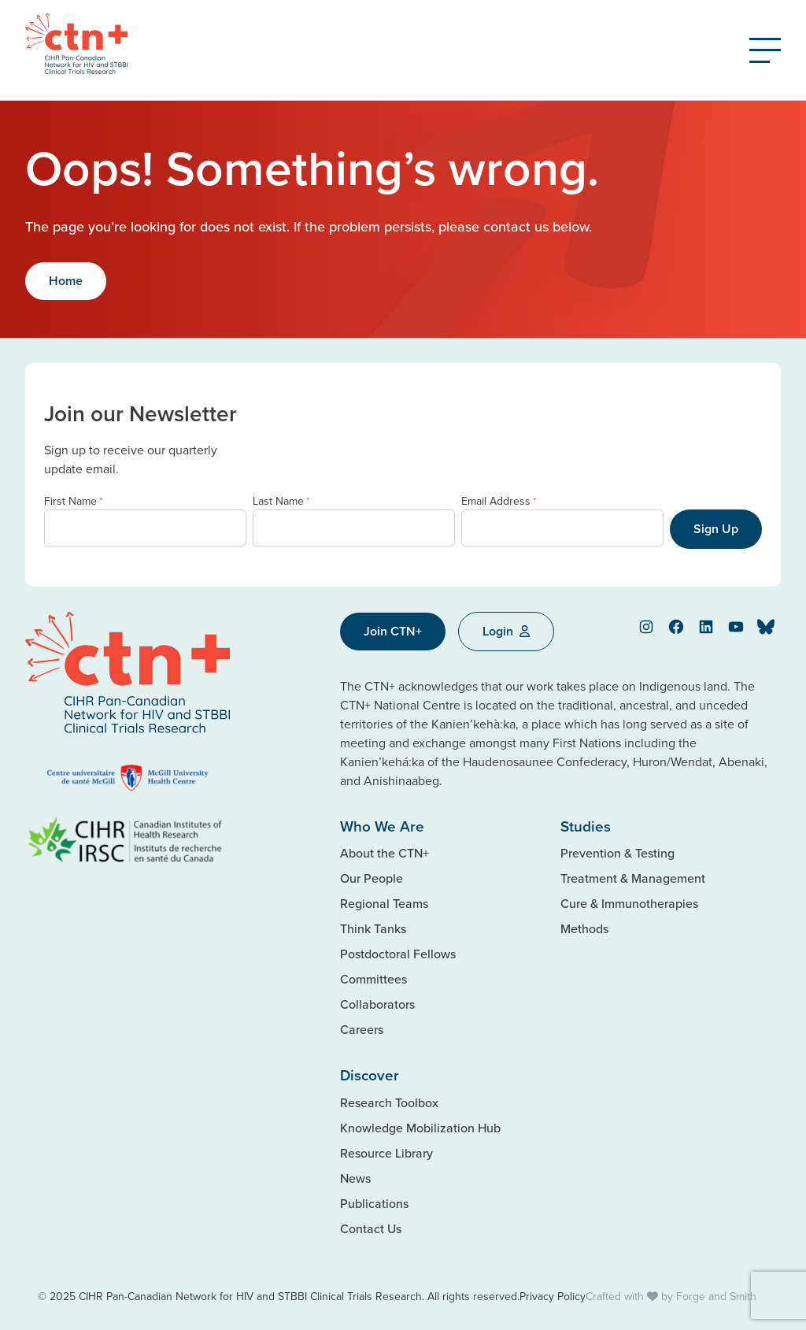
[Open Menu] (765, 50)
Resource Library (386, 1152)
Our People (371, 878)
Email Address (498, 501)
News (355, 1178)
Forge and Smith (716, 1296)
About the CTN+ (384, 852)
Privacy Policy (552, 1296)
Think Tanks (373, 928)
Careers (361, 1029)
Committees (373, 978)
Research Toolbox (389, 1102)
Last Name (281, 501)
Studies (585, 826)
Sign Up (715, 529)
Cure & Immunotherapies (629, 903)
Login (506, 631)
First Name (73, 501)
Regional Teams (384, 903)
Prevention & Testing (617, 852)
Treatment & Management (632, 878)
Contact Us (370, 1228)
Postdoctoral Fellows (398, 953)
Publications (374, 1203)
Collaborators (377, 1004)
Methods (584, 928)
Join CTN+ (393, 631)
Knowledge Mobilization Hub (420, 1127)
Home (66, 281)
